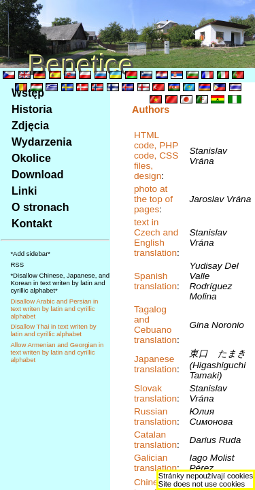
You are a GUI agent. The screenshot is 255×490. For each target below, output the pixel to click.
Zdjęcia (30, 125)
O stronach (40, 207)
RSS (17, 264)
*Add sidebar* (30, 253)
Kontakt (32, 223)
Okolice (31, 158)
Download (37, 174)
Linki (24, 191)
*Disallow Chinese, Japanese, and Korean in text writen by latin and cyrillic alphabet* (59, 283)
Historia (32, 109)
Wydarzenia (42, 142)
